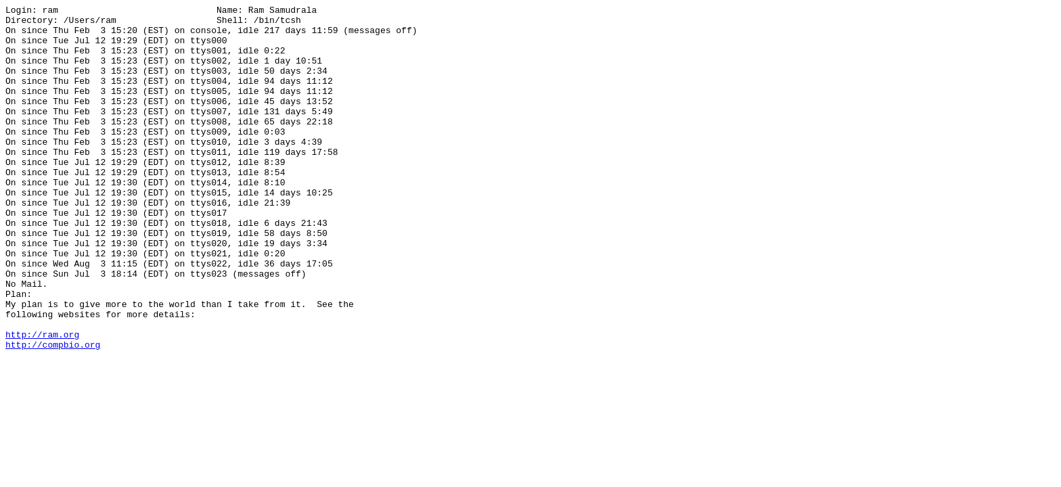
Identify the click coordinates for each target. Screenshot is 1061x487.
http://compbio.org (52, 413)
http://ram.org (42, 401)
